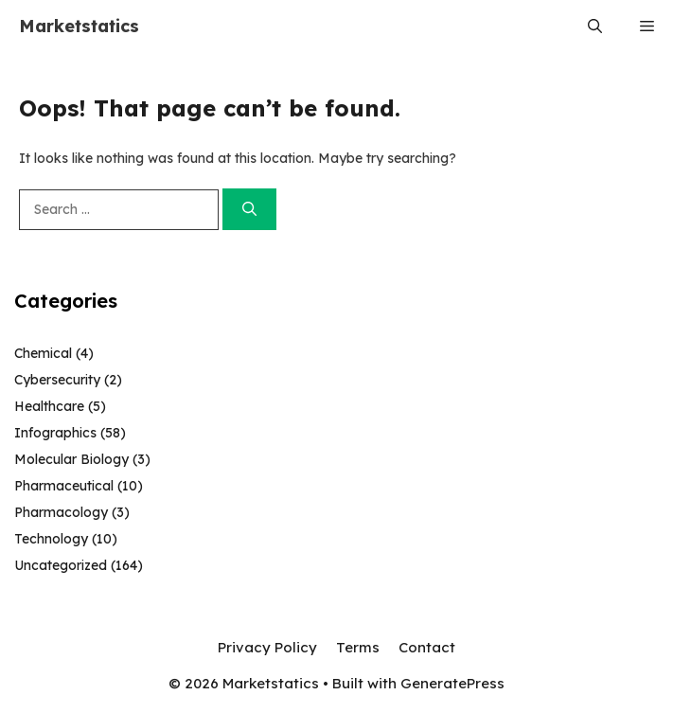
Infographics (55, 432)
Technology (51, 538)
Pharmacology (61, 512)
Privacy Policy (267, 647)
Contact (426, 647)
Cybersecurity (57, 379)
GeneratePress (452, 683)
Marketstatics (79, 26)
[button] (595, 26)
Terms (358, 647)
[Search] (249, 209)
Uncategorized (60, 565)
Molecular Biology (71, 459)
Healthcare (49, 406)
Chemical (43, 353)
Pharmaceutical (64, 485)
